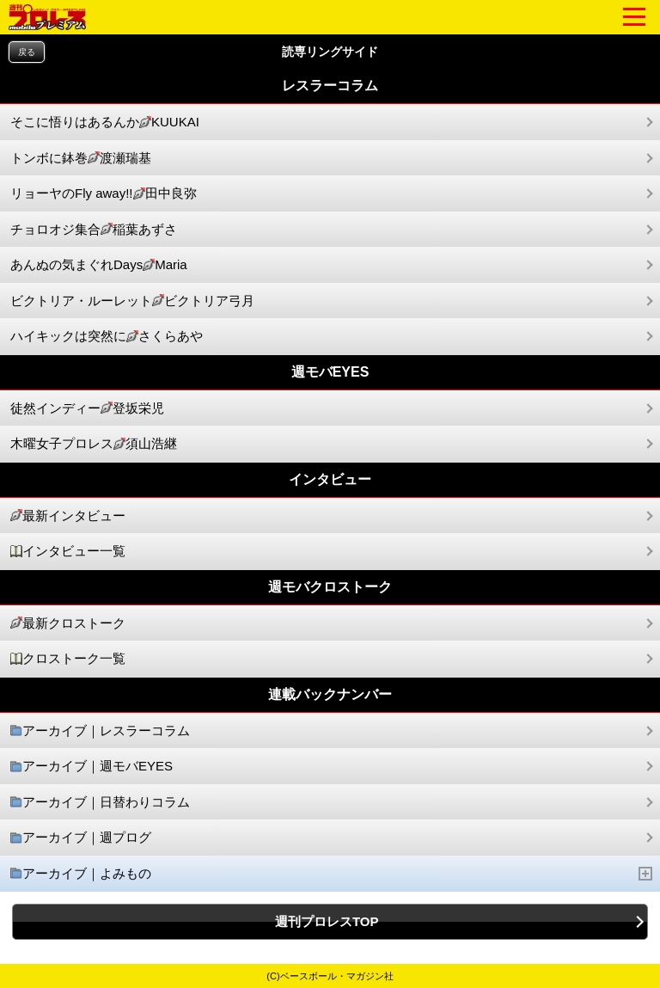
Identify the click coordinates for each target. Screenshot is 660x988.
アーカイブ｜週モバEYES (91, 766)
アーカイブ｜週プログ (80, 838)
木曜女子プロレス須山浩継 (93, 444)
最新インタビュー (67, 516)
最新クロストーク (67, 624)
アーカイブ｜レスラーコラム (100, 731)
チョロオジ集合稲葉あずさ (93, 230)
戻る (26, 52)
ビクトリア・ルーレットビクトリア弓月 (132, 301)
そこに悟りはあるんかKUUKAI (104, 122)
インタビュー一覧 (67, 551)
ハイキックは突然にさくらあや (106, 336)
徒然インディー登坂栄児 (87, 409)
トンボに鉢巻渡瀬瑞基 (80, 158)
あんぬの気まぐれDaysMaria (98, 265)
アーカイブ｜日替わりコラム (100, 803)
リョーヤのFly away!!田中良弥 (103, 194)
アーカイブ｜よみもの (331, 874)
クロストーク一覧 (67, 659)
